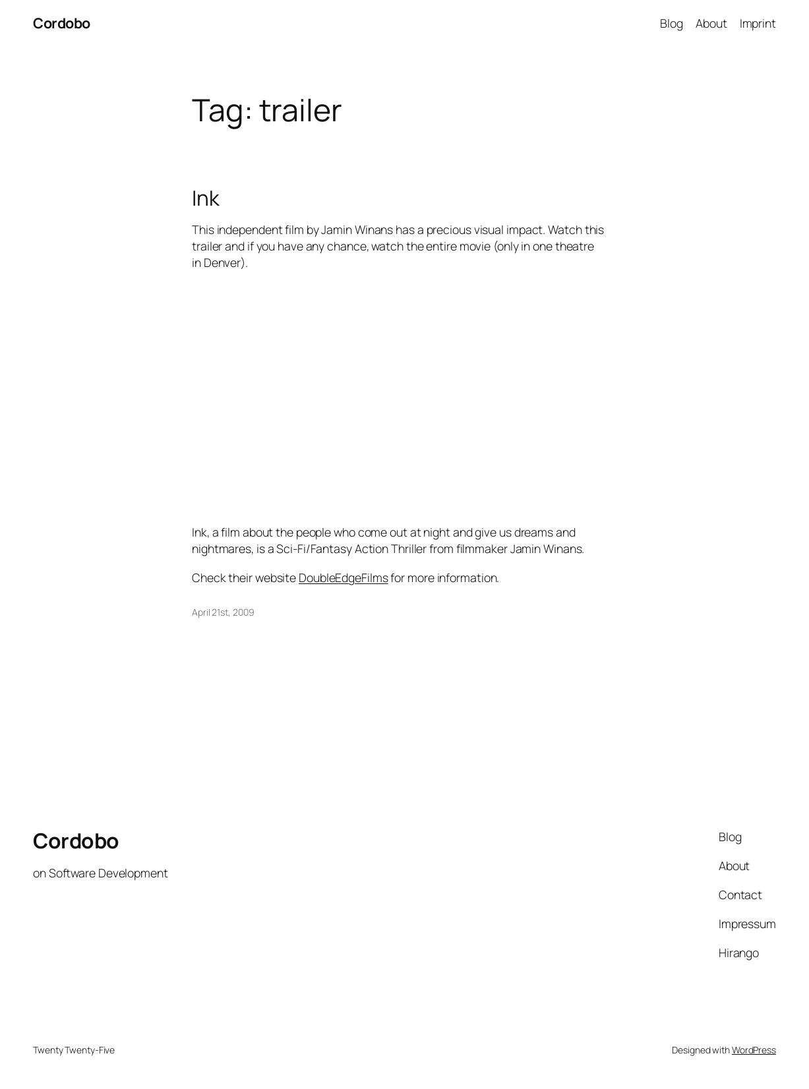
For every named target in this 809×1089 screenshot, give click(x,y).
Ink (206, 198)
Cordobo (61, 22)
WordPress (754, 1050)
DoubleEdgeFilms (343, 577)
